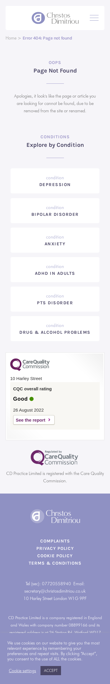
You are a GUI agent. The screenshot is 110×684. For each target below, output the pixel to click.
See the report (30, 419)
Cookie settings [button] (22, 670)
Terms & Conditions (55, 563)
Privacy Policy (55, 548)
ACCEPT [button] (50, 670)
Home (11, 38)
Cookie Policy (55, 555)
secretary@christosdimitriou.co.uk (55, 591)
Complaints (55, 541)
